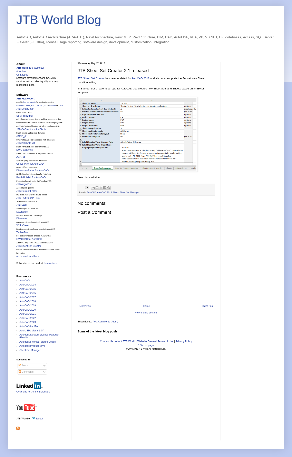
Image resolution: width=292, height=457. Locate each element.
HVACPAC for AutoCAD (29, 239)
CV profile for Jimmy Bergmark (33, 390)
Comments (26, 371)
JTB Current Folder (26, 191)
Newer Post (85, 306)
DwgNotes (22, 211)
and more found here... (28, 256)
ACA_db (21, 156)
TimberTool (22, 232)
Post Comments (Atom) (105, 321)
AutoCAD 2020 (27, 309)
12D (41, 106)
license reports (29, 102)
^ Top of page (146, 345)
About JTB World (125, 341)
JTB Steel (21, 204)
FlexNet (19, 106)
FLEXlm (26, 106)
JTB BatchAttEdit (25, 143)
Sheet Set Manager (129, 192)
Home (146, 306)
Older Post (207, 306)
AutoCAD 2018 (140, 78)
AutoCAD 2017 (27, 297)
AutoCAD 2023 (27, 322)
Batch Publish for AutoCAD (31, 177)
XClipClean (22, 225)
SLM (46, 106)
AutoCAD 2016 (27, 293)
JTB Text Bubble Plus (28, 198)
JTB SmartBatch (25, 108)
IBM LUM (35, 106)
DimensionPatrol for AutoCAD (32, 170)
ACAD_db (21, 136)
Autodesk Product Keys (32, 345)
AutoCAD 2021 (27, 313)
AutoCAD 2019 (27, 305)
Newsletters (50, 263)
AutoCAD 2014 (27, 284)
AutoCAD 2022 (27, 318)
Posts (23, 365)
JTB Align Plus (24, 184)
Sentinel (52, 106)
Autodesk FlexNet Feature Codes (37, 341)
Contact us (22, 74)
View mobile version (146, 312)
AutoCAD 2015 (27, 289)
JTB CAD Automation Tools (31, 129)
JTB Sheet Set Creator (91, 78)
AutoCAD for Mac (28, 326)
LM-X (60, 106)
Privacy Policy (184, 341)
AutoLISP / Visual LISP (31, 330)
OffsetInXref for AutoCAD (30, 163)
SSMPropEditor (24, 115)
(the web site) (30, 67)
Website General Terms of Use (155, 341)
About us (21, 71)
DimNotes (21, 218)
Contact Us (106, 341)
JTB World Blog (58, 20)
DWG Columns (24, 149)
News (116, 192)
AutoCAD (91, 192)
